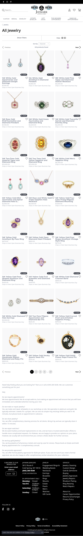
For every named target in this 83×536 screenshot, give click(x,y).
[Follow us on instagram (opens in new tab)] (7, 2)
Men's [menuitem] (45, 489)
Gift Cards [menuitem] (47, 494)
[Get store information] (29, 473)
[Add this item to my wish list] (26, 78)
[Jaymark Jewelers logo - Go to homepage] (41, 10)
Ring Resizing (68, 483)
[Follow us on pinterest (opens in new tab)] (11, 2)
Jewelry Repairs (69, 478)
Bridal (14, 19)
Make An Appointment (73, 18)
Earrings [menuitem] (46, 473)
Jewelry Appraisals (70, 476)
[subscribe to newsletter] (14, 474)
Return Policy (20, 526)
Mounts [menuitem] (46, 481)
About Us (66, 491)
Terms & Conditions (44, 526)
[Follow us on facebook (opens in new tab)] (3, 2)
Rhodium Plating (69, 481)
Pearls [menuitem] (45, 486)
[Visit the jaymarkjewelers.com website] (37, 519)
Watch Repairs (68, 486)
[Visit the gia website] (45, 519)
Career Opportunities (71, 494)
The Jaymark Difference (56, 18)
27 (50, 372)
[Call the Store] (28, 470)
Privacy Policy (68, 499)
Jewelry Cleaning (69, 465)
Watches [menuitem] (46, 491)
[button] (69, 10)
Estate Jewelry (33, 18)
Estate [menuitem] (45, 483)
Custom (6, 19)
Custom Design (69, 468)
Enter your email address (11, 468)
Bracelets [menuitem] (46, 476)
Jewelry (22, 19)
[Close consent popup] (42, 532)
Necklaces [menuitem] (47, 470)
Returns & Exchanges (71, 497)
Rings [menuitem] (45, 478)
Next (77, 47)
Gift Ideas (43, 18)
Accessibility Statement (59, 526)
